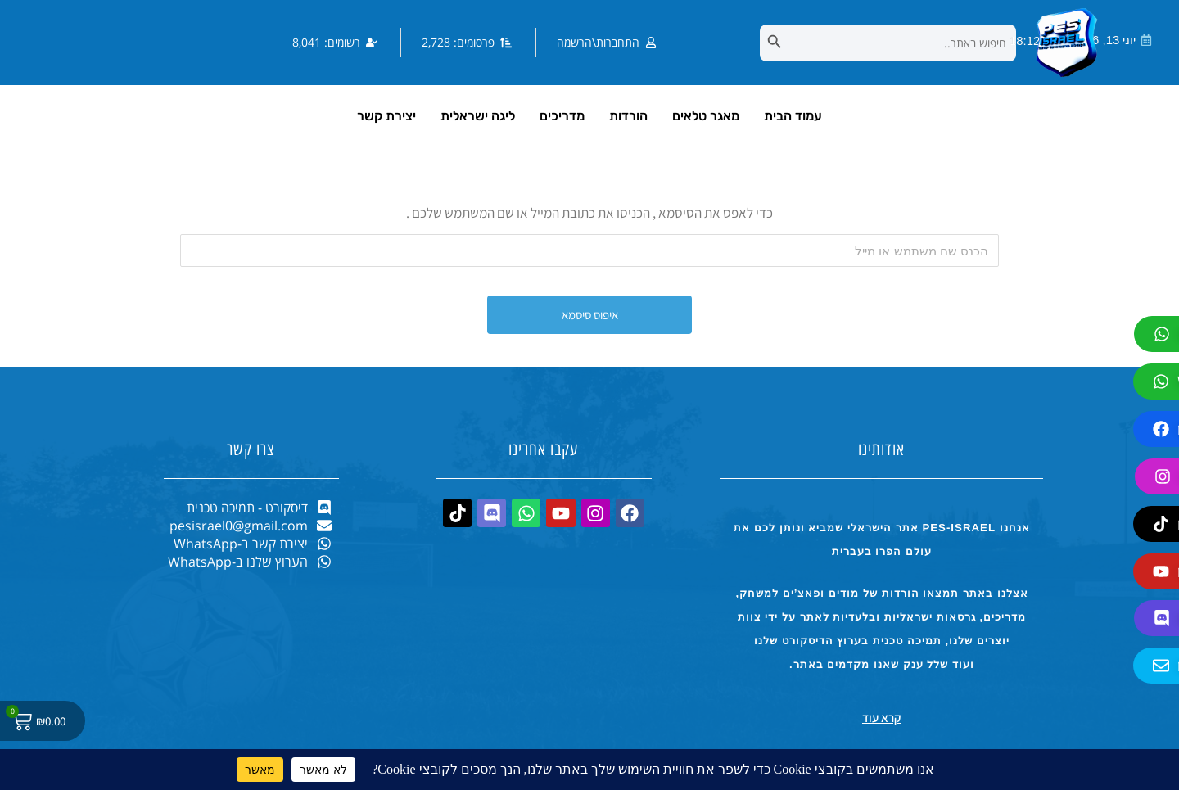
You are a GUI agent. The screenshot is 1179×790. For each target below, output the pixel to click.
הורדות (628, 116)
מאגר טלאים (705, 116)
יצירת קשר (386, 116)
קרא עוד (881, 717)
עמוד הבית (793, 116)
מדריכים (562, 116)
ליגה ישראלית (477, 116)
